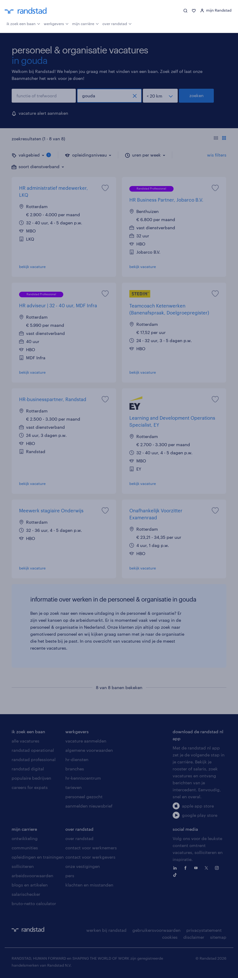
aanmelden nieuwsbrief (88, 805)
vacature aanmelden (85, 740)
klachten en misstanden (89, 884)
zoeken (196, 95)
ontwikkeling (25, 838)
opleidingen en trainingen (38, 857)
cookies (170, 937)
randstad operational (33, 750)
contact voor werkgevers (90, 857)
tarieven (73, 787)
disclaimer (193, 937)
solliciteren (23, 866)
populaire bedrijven (31, 778)
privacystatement (204, 930)
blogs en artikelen (30, 884)
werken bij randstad (106, 930)
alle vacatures (25, 740)
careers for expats (30, 787)
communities (25, 847)
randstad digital (28, 768)
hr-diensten (76, 759)
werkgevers (56, 23)
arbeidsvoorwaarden (32, 875)
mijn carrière (85, 23)
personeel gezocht (84, 796)
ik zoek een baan (23, 23)
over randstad (117, 23)
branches (74, 768)
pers (69, 875)
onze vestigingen (82, 866)
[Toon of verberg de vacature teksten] (220, 138)
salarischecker (26, 894)
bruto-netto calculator (34, 903)
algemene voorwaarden (89, 750)
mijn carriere (24, 829)
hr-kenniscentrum (83, 778)
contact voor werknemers (91, 847)
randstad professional (34, 759)
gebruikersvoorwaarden (156, 930)
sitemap (218, 937)
